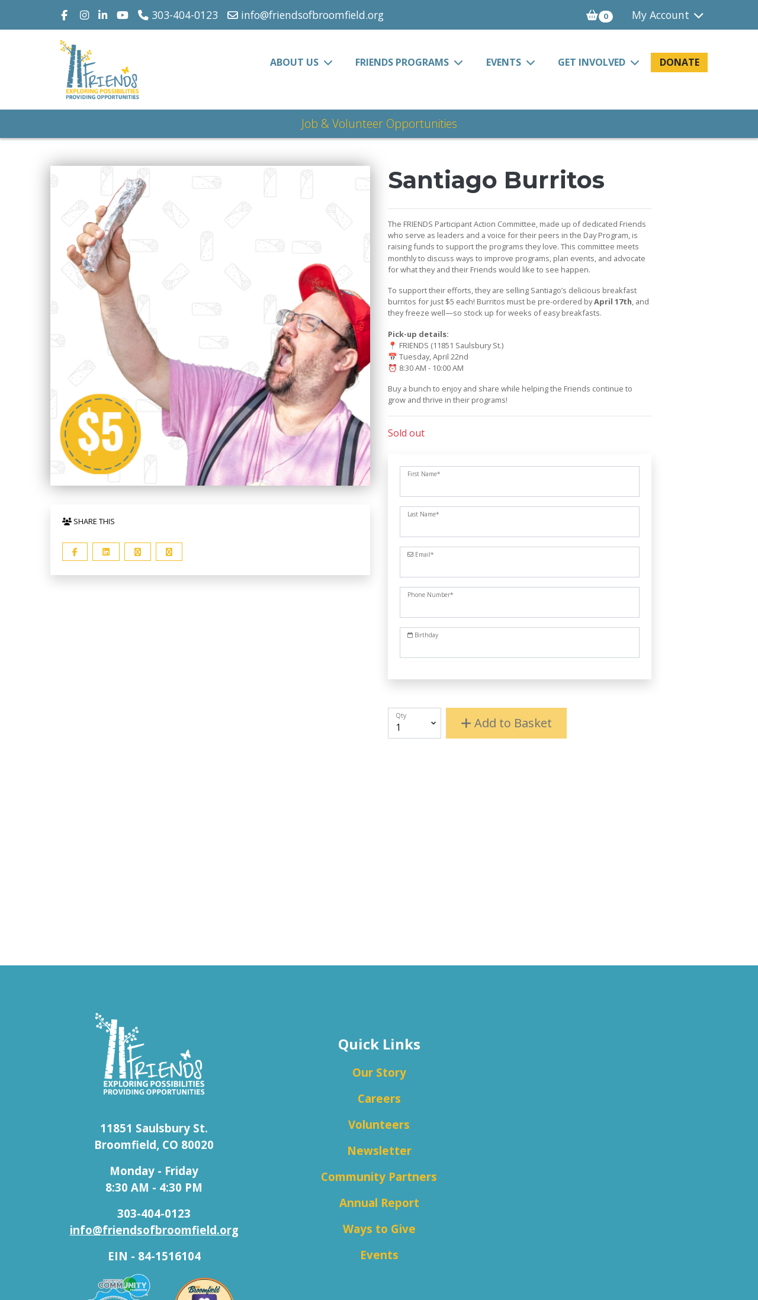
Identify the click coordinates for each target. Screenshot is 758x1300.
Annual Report (379, 1202)
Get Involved (593, 62)
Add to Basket (506, 723)
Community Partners (379, 1176)
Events (504, 62)
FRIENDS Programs (403, 62)
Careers (379, 1098)
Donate (679, 62)
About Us (295, 62)
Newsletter (379, 1150)
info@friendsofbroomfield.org (305, 15)
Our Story (379, 1072)
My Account (668, 15)
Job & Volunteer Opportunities (379, 123)
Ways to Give (379, 1228)
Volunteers (379, 1124)
